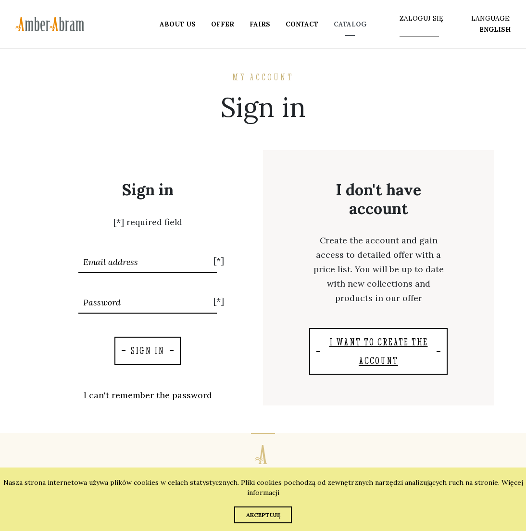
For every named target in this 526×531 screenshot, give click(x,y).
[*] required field (147, 222)
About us (178, 24)
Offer (222, 24)
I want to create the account (378, 351)
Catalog (350, 24)
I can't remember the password (148, 395)
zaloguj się (421, 18)
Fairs (260, 24)
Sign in (147, 350)
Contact (302, 24)
